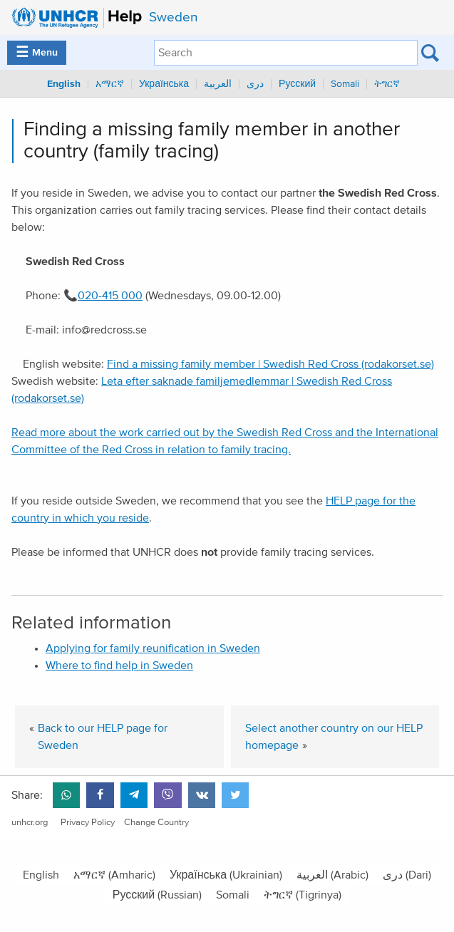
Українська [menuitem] (164, 84)
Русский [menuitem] (297, 84)
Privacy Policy (88, 822)
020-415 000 (110, 295)
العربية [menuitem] (218, 84)
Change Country (156, 822)
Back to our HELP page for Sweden (102, 737)
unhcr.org (29, 822)
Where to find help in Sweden (119, 665)
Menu (37, 52)
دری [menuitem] (255, 84)
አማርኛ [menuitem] (110, 84)
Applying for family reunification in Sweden (153, 648)
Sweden (173, 17)
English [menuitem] (64, 84)
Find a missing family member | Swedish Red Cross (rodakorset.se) (270, 364)
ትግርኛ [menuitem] (387, 84)
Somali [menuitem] (345, 84)
